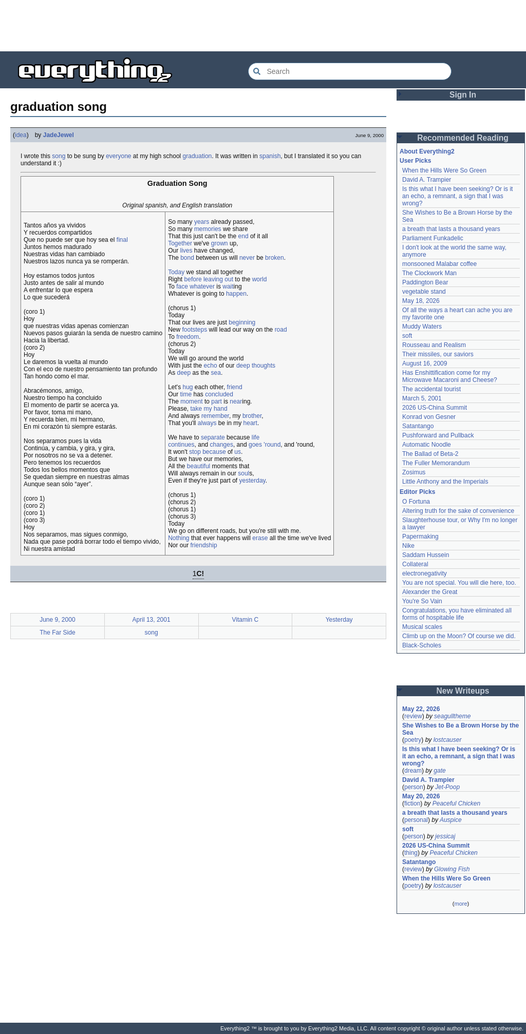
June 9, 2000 (57, 619)
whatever (202, 286)
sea (216, 372)
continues (181, 444)
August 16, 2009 (424, 363)
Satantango (418, 426)
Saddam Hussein (425, 555)
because (214, 451)
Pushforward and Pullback (438, 435)
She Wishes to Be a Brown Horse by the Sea (460, 729)
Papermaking (420, 536)
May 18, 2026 (421, 300)
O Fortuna (416, 501)
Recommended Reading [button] (463, 137)
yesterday (252, 480)
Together (180, 243)
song (58, 156)
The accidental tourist (431, 389)
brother (251, 415)
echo (210, 365)
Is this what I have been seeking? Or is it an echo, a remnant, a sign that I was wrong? (457, 196)
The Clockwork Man (429, 273)
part (216, 401)
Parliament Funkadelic (432, 238)
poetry (412, 739)
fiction (412, 803)
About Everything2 (427, 151)
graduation (197, 156)
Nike (408, 545)
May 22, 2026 (421, 709)
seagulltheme (452, 716)
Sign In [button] (462, 94)
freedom (187, 336)
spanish (269, 156)
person (413, 787)
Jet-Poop (447, 787)
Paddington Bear (425, 282)
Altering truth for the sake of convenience (458, 510)
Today (176, 272)
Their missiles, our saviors (438, 354)
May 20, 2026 (421, 796)
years (201, 221)
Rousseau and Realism (434, 345)
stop (195, 451)
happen (236, 293)
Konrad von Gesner (429, 416)
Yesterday (339, 619)
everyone (118, 156)
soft (407, 335)
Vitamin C (245, 619)
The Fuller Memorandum (435, 463)
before (193, 279)
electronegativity (424, 573)
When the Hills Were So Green (444, 170)
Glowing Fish (451, 869)
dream (413, 770)
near (236, 401)
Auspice (451, 820)
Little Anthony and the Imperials (445, 481)
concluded (219, 394)
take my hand (209, 408)
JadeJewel (58, 135)
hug (187, 387)
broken (274, 257)
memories (207, 229)
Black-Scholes (421, 645)
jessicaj (445, 836)
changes (221, 444)
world (259, 279)
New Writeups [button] (463, 690)
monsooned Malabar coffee (439, 263)
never (247, 257)
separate (213, 437)
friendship (204, 545)
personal (416, 820)
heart (250, 423)
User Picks (415, 160)
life (255, 437)
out (228, 279)
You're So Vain (422, 601)
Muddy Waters (422, 326)
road (281, 329)
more (460, 904)
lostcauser (448, 739)
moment (191, 401)
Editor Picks (417, 491)
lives (186, 250)
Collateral (415, 564)
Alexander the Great (429, 592)
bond (187, 257)
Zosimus (413, 472)
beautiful (198, 466)
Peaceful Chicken (456, 803)
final (122, 239)
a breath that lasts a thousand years (451, 229)
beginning (242, 322)
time (186, 394)
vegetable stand (424, 291)
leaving (213, 279)
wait (227, 286)
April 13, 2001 (152, 619)
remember (215, 415)
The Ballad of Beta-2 (430, 453)
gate (439, 770)
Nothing (178, 538)
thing (411, 852)
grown (219, 243)
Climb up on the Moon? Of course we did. (459, 636)
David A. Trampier (426, 179)
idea (21, 135)
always (207, 423)
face (182, 286)
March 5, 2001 (422, 398)
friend (234, 387)
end (243, 236)
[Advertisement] (263, 26)
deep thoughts (255, 365)
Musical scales (422, 626)
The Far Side (57, 632)
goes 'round (264, 444)
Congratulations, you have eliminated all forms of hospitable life (457, 614)
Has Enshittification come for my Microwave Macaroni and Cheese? (449, 376)
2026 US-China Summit (434, 407)
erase (260, 538)
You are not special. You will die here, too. (459, 582)
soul (243, 473)
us (237, 451)
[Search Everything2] (350, 71)
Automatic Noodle (426, 444)
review (413, 716)
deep (184, 372)
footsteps (195, 329)
